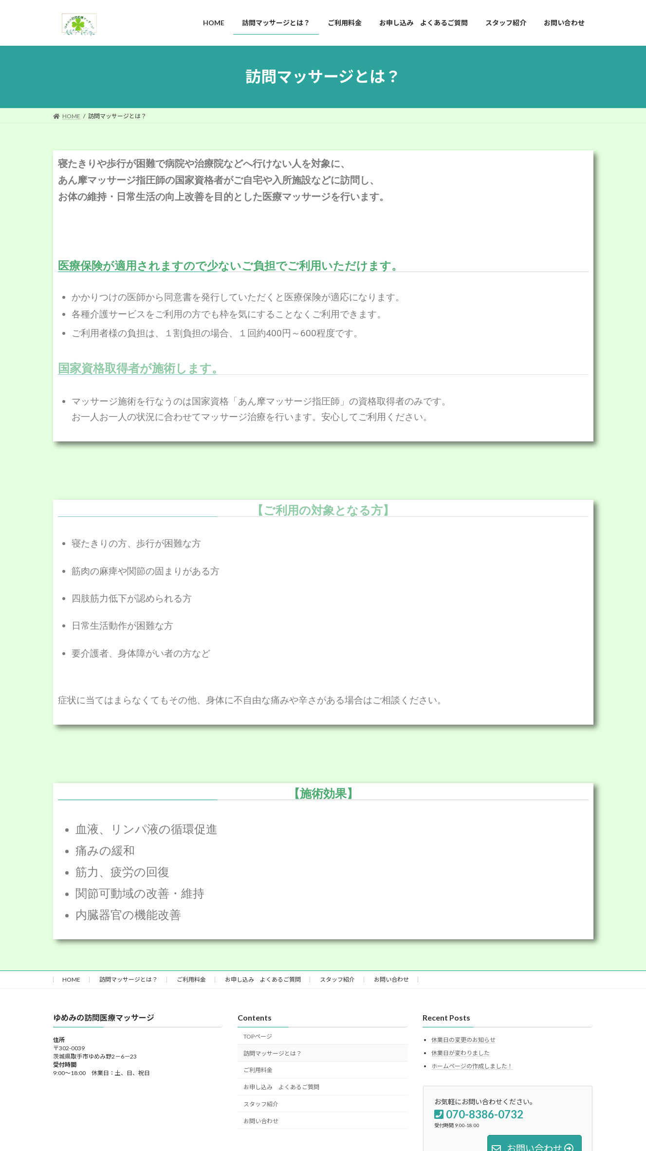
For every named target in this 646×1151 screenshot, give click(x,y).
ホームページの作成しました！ (472, 1066)
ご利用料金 (191, 979)
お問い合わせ (391, 979)
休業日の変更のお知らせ (463, 1040)
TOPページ (257, 1036)
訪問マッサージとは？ (128, 979)
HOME (71, 979)
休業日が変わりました (460, 1053)
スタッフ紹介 (337, 979)
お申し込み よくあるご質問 (263, 979)
